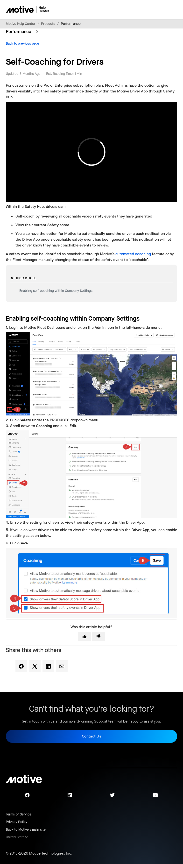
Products (48, 23)
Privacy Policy (16, 822)
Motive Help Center (20, 23)
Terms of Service (18, 814)
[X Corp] (35, 666)
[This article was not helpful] (98, 636)
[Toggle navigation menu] (156, 9)
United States (16, 837)
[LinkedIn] (48, 666)
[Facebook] (21, 666)
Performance (71, 23)
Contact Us (91, 736)
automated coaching (133, 253)
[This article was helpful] (84, 636)
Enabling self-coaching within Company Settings (55, 290)
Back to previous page (22, 43)
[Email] (62, 666)
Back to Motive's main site (26, 829)
